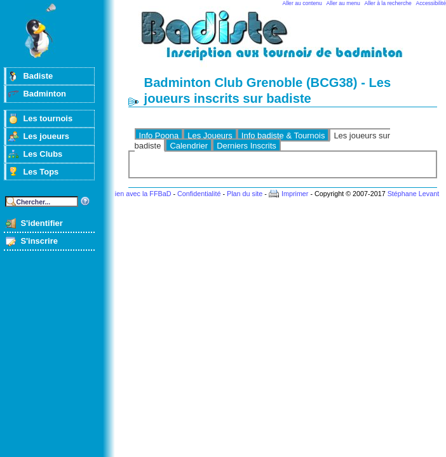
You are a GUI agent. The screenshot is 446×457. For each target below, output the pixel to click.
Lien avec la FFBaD (141, 193)
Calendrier (189, 145)
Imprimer (295, 193)
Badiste (38, 76)
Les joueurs (46, 136)
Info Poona (159, 135)
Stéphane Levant (414, 193)
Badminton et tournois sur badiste (287, 41)
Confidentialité (198, 193)
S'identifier (41, 223)
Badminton (44, 93)
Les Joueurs (210, 135)
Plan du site (244, 193)
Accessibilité (431, 3)
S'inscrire (39, 241)
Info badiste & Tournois (283, 135)
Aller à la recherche (388, 3)
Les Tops (40, 171)
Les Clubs (42, 154)
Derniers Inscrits (246, 145)
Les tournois (47, 118)
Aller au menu (343, 3)
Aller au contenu (302, 3)
